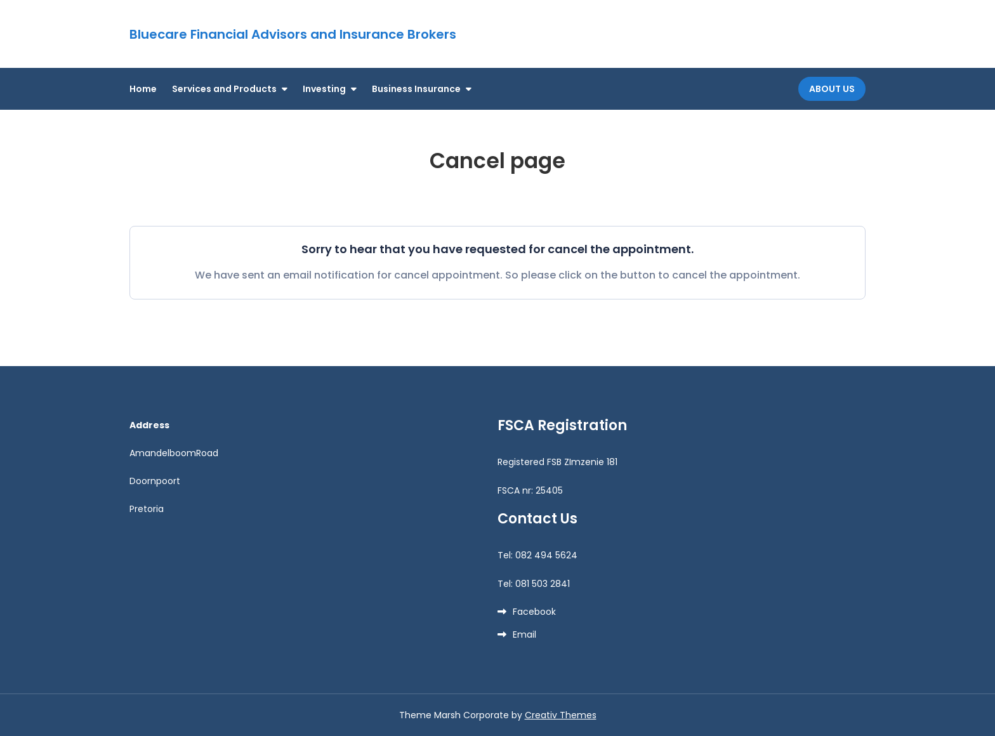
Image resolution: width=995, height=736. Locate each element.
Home (143, 88)
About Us (832, 88)
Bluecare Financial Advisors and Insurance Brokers (292, 34)
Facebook (534, 611)
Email (524, 634)
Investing (324, 88)
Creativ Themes (560, 715)
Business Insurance (416, 88)
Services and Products (224, 88)
